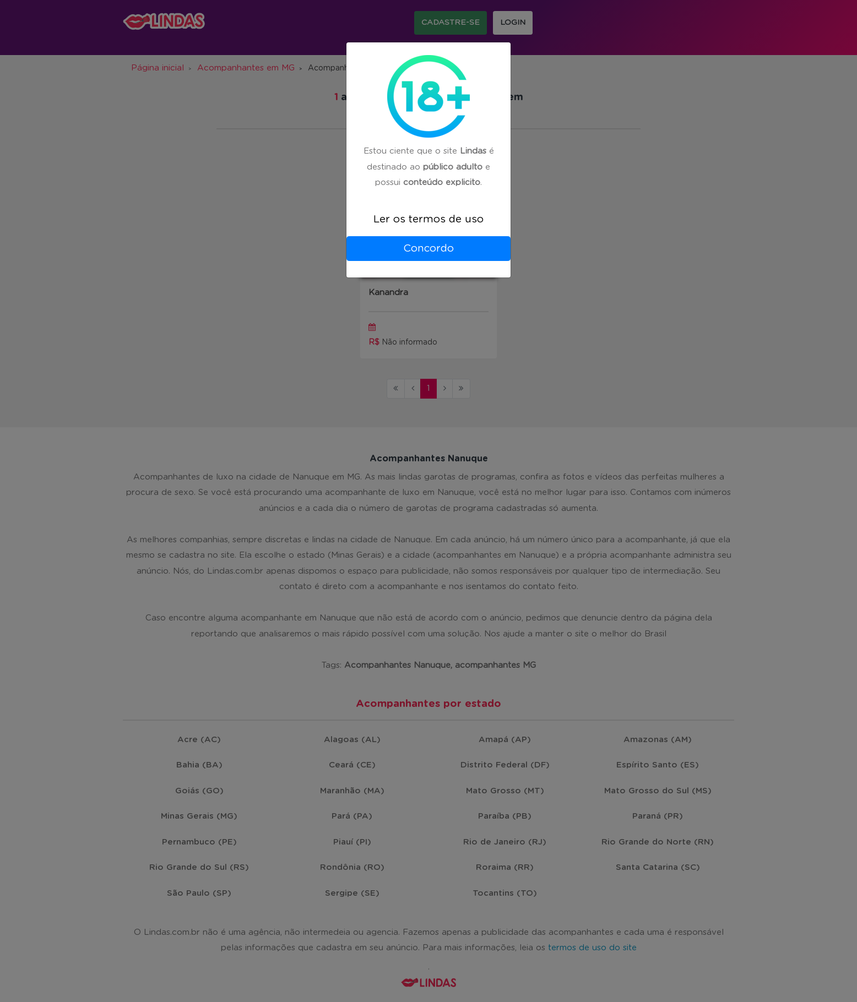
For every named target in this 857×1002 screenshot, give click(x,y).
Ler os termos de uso (428, 219)
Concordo (428, 248)
